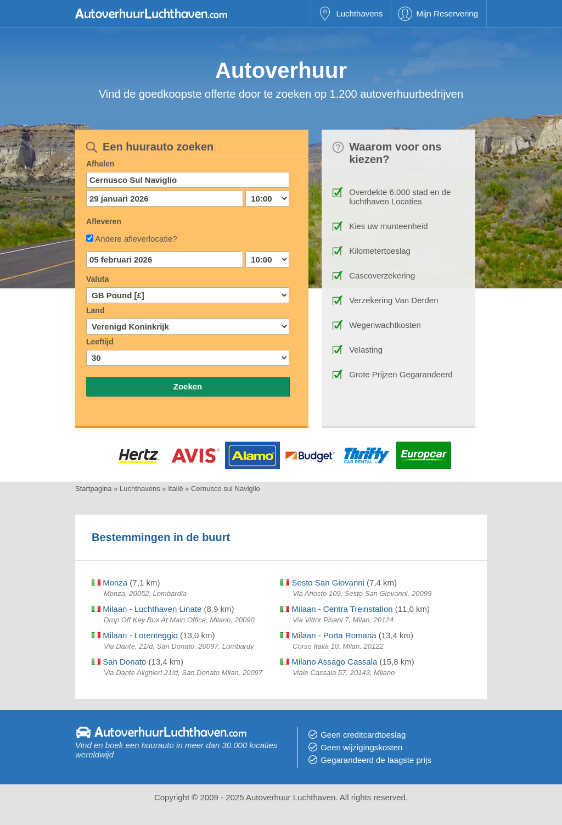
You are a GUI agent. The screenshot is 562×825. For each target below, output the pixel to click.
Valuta (97, 279)
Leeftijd (100, 341)
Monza (109, 582)
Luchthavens (359, 13)
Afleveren (103, 221)
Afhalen (100, 163)
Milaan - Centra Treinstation (336, 609)
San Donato (119, 661)
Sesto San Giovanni (322, 582)
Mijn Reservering (447, 13)
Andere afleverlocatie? (136, 238)
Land (95, 310)
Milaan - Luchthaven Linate (146, 609)
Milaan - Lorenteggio (135, 635)
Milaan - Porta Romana (328, 635)
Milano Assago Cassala (328, 661)
